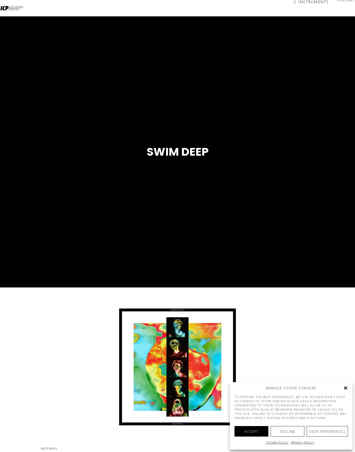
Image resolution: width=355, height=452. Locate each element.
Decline (287, 431)
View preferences (327, 431)
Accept (251, 431)
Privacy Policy (302, 443)
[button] (345, 388)
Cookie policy (277, 443)
